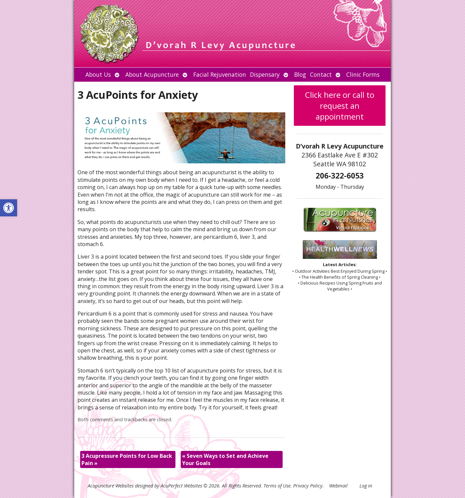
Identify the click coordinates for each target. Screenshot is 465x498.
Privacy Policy (308, 486)
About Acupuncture (152, 74)
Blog (300, 74)
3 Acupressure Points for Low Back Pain (126, 459)
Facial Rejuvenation (219, 74)
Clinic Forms (363, 74)
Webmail (338, 486)
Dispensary (265, 74)
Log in (365, 486)
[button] (8, 207)
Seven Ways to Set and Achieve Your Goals (225, 459)
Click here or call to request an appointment (339, 105)
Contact (321, 74)
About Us (98, 74)
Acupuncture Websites (111, 486)
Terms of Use (277, 486)
